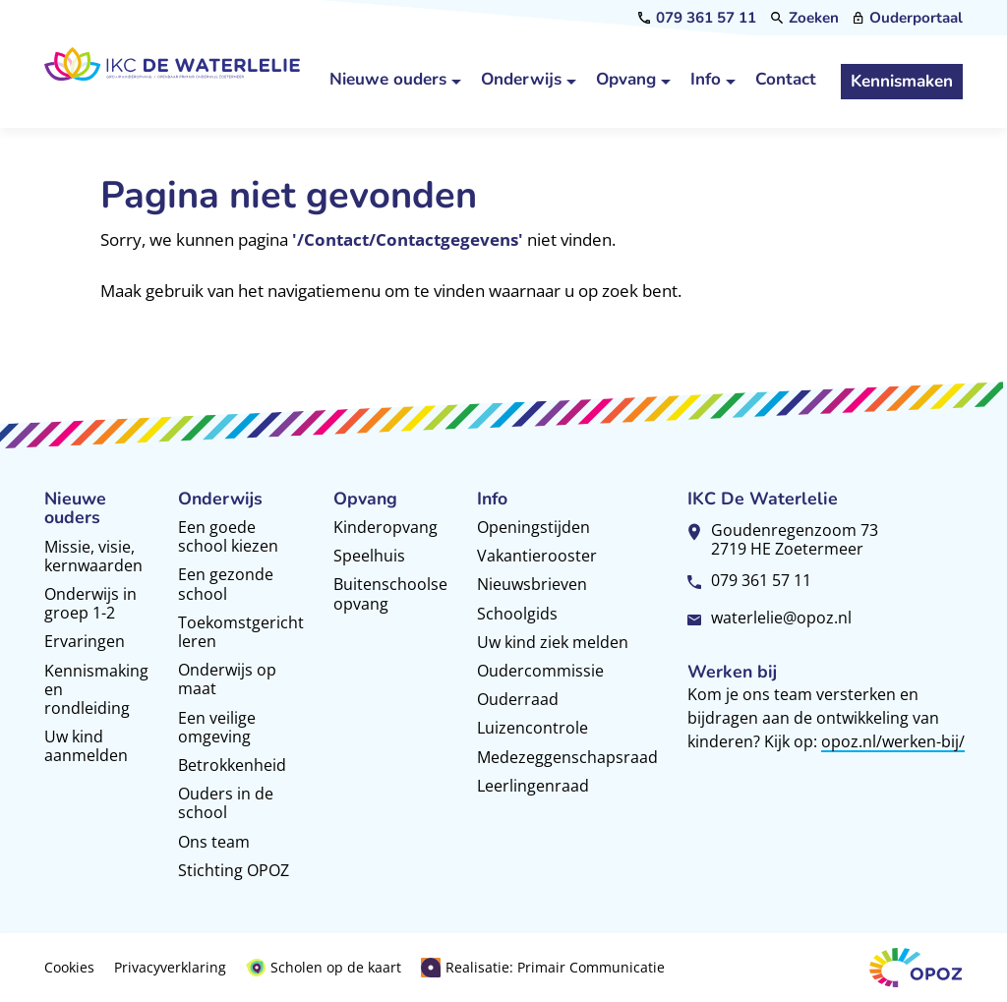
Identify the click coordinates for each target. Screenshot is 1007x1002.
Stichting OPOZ (233, 870)
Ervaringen (84, 641)
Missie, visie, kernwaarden (93, 556)
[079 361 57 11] (697, 18)
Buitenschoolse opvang (390, 593)
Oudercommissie (540, 670)
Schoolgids (517, 613)
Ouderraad (518, 699)
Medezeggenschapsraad (567, 757)
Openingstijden (533, 527)
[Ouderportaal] (908, 18)
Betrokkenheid (232, 765)
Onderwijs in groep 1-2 (90, 603)
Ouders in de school (225, 803)
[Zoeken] (805, 18)
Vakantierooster (537, 555)
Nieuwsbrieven (532, 584)
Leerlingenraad (533, 785)
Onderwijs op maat (227, 679)
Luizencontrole (532, 727)
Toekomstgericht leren (241, 632)
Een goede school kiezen (228, 536)
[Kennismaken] (902, 81)
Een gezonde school (225, 583)
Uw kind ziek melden (552, 642)
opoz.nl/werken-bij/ (893, 741)
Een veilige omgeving (217, 727)
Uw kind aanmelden (86, 746)
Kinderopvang (385, 527)
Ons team (214, 842)
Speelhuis (369, 555)
